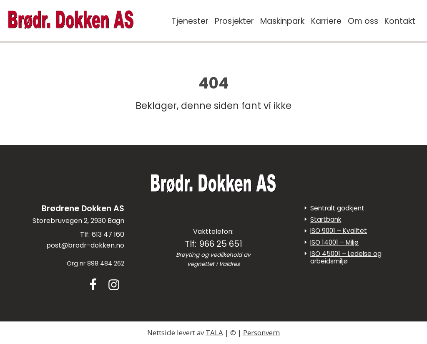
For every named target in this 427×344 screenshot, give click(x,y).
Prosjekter (234, 21)
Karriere (326, 21)
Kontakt (399, 21)
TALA (214, 332)
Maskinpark (282, 21)
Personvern (261, 332)
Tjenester (189, 21)
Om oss (363, 21)
